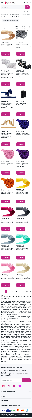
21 (27, 291)
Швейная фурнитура (17, 14)
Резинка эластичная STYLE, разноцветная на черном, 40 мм (22, 75)
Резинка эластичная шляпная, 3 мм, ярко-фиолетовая (22, 165)
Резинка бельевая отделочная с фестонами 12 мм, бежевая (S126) (6, 135)
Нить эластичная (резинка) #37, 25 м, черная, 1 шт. (22, 105)
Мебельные (17, 11)
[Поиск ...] (13, 7)
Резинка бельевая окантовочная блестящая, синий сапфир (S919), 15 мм (7, 105)
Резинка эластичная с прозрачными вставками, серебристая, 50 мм (7, 75)
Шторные (10, 11)
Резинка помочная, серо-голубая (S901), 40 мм (8, 249)
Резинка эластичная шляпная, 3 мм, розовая (8, 164)
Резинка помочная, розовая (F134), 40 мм (7, 277)
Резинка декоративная (10, 20)
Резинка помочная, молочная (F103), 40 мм (23, 277)
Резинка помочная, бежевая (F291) (7, 45)
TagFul (27, 414)
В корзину (5, 54)
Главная (3, 14)
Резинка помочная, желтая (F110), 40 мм (22, 192)
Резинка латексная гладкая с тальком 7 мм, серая (23, 46)
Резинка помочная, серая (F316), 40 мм (22, 221)
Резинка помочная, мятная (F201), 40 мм (22, 248)
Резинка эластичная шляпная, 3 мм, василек (23, 134)
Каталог (3, 11)
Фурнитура (26, 11)
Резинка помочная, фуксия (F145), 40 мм (7, 221)
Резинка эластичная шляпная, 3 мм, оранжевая (7, 193)
